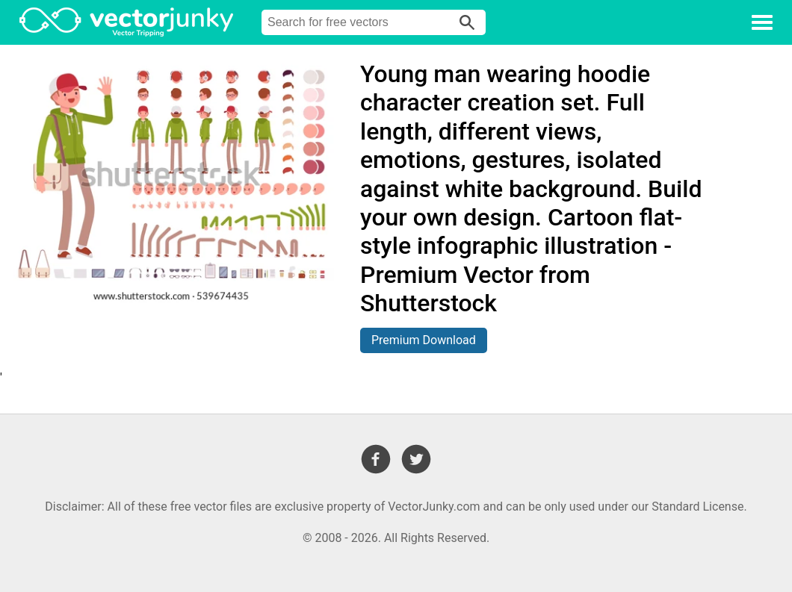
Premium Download (423, 340)
